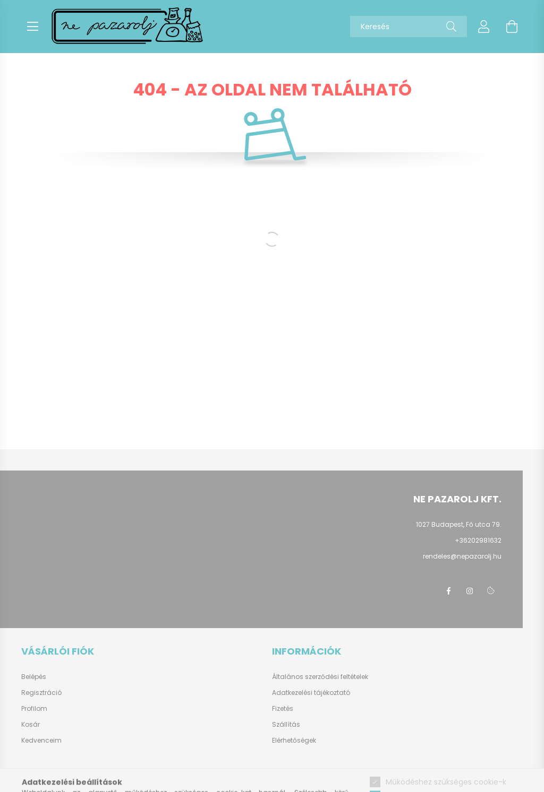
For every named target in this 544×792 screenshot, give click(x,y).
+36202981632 (478, 540)
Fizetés (282, 708)
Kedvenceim (41, 740)
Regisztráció (41, 693)
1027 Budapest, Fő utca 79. (459, 524)
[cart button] (511, 26)
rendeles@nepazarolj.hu (462, 556)
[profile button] (484, 26)
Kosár (30, 724)
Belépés (33, 677)
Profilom (34, 708)
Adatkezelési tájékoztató (311, 692)
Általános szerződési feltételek (320, 676)
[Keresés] (451, 26)
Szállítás (286, 724)
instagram (469, 591)
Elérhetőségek (294, 740)
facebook (448, 591)
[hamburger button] (32, 26)
